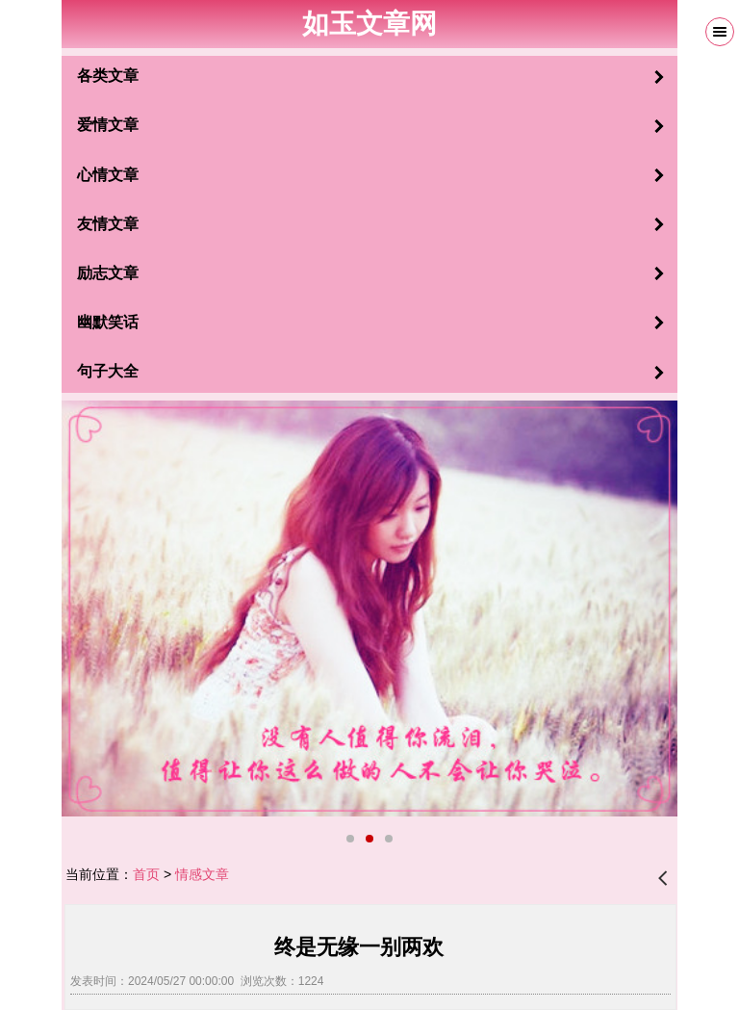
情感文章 (202, 874)
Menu (719, 31)
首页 (146, 874)
